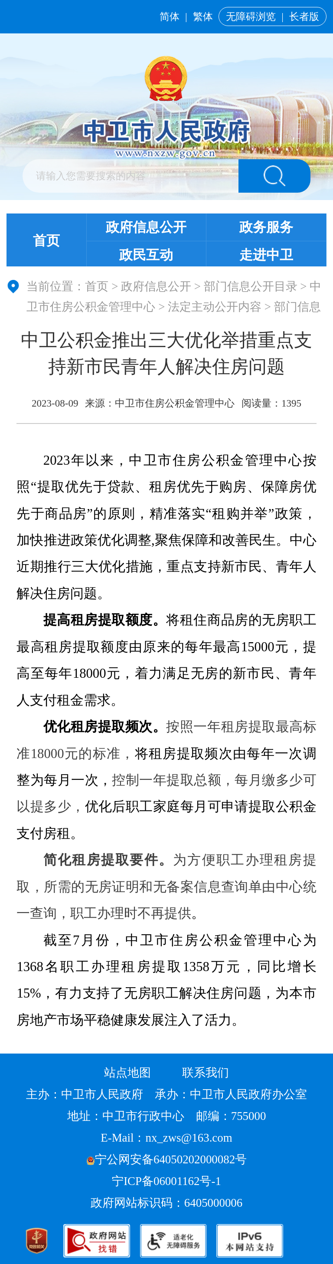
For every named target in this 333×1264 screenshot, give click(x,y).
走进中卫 (266, 255)
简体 (170, 16)
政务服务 (266, 227)
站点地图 (127, 1072)
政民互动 (146, 255)
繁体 (203, 16)
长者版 (304, 16)
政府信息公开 (146, 227)
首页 (46, 240)
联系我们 (205, 1072)
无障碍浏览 (251, 16)
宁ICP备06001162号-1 (168, 1181)
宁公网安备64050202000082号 (166, 1159)
